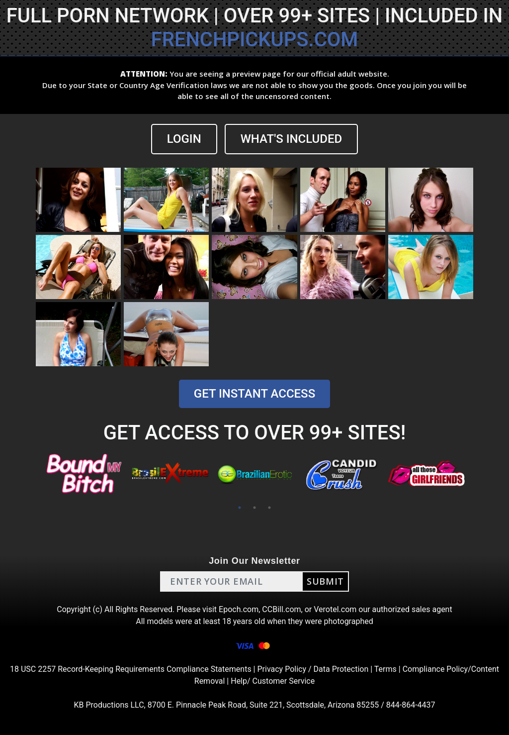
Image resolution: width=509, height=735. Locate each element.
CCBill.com (281, 609)
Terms (385, 669)
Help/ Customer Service (273, 681)
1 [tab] (240, 508)
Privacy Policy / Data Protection (312, 669)
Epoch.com (238, 609)
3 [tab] (269, 508)
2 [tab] (254, 508)
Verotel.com (335, 609)
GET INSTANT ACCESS (254, 394)
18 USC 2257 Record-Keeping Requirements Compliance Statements (131, 669)
